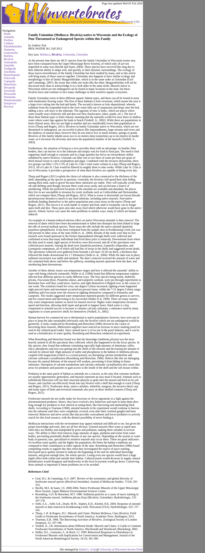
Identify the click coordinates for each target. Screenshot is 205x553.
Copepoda (9, 81)
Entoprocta (10, 103)
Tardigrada (10, 68)
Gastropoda (10, 62)
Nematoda (9, 97)
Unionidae (82, 54)
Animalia (9, 36)
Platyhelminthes (13, 46)
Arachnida (9, 71)
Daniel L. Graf (87, 549)
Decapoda (9, 87)
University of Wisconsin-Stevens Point (121, 549)
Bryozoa (8, 106)
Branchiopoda (12, 74)
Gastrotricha (11, 52)
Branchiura (10, 84)
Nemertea (9, 49)
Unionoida (69, 54)
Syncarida (9, 90)
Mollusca (45, 54)
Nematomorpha (12, 100)
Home (7, 33)
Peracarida (10, 93)
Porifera (8, 40)
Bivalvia (8, 59)
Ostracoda (9, 78)
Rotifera (8, 55)
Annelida (9, 65)
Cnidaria (9, 43)
